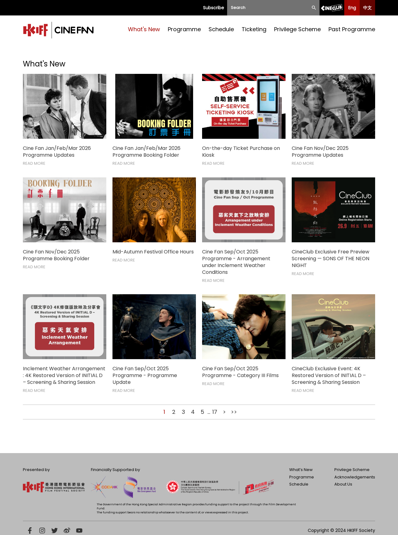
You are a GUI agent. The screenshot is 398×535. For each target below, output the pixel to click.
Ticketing (254, 29)
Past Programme (351, 29)
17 (214, 412)
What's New (144, 29)
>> (234, 412)
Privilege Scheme (297, 29)
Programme (184, 29)
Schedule (221, 29)
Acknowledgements (354, 477)
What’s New (301, 470)
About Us (343, 484)
